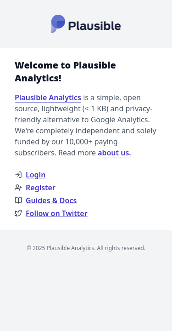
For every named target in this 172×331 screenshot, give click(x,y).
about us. (114, 153)
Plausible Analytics (48, 97)
